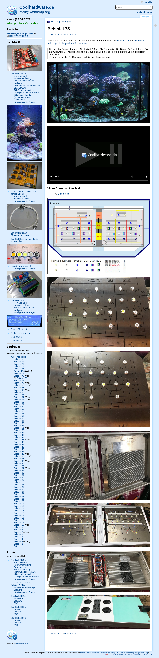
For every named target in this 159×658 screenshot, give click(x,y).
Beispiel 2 (18, 544)
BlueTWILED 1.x (18, 596)
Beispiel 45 (19, 442)
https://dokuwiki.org (23, 643)
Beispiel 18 (19, 506)
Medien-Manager (144, 12)
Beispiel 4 (18, 539)
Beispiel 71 (19, 380)
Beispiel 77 (19, 366)
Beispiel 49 (19, 432)
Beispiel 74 (19, 373)
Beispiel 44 (19, 444)
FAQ (16, 603)
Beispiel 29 (19, 480)
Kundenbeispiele (18, 357)
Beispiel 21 (19, 499)
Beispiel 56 (19, 416)
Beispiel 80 (19, 359)
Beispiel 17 (19, 508)
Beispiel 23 (19, 494)
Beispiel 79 (19, 361)
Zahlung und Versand (20, 333)
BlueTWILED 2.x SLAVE (25, 572)
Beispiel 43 (19, 447)
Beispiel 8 (18, 529)
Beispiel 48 (19, 435)
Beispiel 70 (19, 383)
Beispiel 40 (19, 454)
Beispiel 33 (19, 470)
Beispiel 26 (19, 487)
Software (18, 590)
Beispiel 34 (19, 468)
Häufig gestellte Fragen (24, 102)
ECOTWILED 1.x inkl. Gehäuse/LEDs (21, 584)
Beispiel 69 (19, 385)
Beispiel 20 (19, 501)
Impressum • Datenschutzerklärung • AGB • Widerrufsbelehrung (113, 653)
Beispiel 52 (19, 425)
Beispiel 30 (19, 477)
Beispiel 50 (19, 430)
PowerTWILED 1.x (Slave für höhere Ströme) (24, 192)
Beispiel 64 (19, 397)
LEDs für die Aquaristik (21, 266)
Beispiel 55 (19, 418)
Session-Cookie (85, 653)
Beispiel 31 (19, 475)
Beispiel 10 (19, 525)
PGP (150, 653)
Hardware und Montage (24, 587)
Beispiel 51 (19, 428)
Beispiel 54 (19, 421)
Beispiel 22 (19, 496)
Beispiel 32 (19, 473)
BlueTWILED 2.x (18, 560)
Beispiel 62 (19, 402)
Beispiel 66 (19, 392)
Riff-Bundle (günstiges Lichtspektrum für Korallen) (26, 91)
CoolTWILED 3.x (18, 73)
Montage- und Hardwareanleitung (22, 77)
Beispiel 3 (18, 541)
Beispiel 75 (19, 371)
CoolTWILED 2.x (18, 607)
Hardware (18, 598)
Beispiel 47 (19, 437)
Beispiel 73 (19, 376)
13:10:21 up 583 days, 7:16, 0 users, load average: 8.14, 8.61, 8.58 (128, 654)
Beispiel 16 (19, 511)
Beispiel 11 (19, 522)
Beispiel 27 (19, 484)
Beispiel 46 (19, 440)
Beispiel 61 (19, 404)
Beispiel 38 (19, 458)
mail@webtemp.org (34, 12)
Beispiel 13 (19, 518)
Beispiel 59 (19, 409)
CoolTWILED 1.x (18, 618)
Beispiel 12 (19, 520)
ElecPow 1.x (16, 337)
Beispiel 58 (19, 411)
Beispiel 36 (19, 463)
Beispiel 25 (19, 489)
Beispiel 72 (22, 378)
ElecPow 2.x (16, 341)
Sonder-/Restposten (20, 329)
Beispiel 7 (18, 532)
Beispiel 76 (19, 369)
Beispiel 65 (19, 395)
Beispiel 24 (19, 492)
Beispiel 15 (19, 513)
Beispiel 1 (18, 546)
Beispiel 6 (18, 534)
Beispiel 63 (19, 399)
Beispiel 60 (19, 406)
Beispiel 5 (18, 537)
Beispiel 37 (19, 461)
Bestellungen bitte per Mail (20, 33)
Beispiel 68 (19, 387)
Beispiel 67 (19, 390)
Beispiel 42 (19, 449)
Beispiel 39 (19, 456)
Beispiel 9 (18, 527)
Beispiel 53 (19, 423)
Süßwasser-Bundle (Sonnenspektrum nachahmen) (22, 97)
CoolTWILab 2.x (18, 300)
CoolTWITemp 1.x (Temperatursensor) (20, 234)
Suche (151, 7)
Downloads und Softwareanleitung (22, 568)
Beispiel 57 (19, 413)
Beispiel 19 (19, 503)
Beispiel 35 (19, 466)
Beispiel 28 (19, 482)
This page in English (59, 21)
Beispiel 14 (19, 515)
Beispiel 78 (19, 364)
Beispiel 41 (19, 451)
